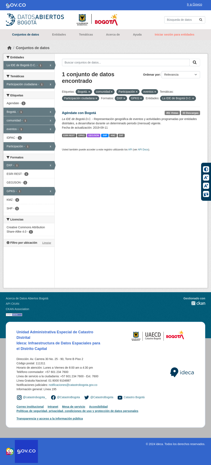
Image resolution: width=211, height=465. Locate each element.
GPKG (81, 135)
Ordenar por (151, 74)
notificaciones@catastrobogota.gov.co (73, 385)
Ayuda (137, 34)
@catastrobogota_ (35, 397)
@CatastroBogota (68, 397)
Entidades (59, 34)
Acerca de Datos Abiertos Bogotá (27, 298)
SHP (105, 135)
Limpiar (46, 242)
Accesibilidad (98, 406)
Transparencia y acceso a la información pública (49, 418)
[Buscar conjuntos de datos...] (184, 19)
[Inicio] (9, 48)
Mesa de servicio (73, 406)
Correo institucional (30, 406)
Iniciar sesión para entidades (174, 34)
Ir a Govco (194, 4)
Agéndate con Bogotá (79, 113)
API (130, 149)
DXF (121, 135)
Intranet (53, 406)
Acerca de (113, 34)
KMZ (113, 135)
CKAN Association (17, 309)
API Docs (143, 149)
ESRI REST (69, 135)
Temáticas (86, 34)
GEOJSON (93, 135)
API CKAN (12, 303)
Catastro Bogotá (134, 397)
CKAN (194, 303)
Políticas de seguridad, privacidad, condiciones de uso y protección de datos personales (77, 411)
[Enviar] (201, 19)
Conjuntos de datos (25, 34)
